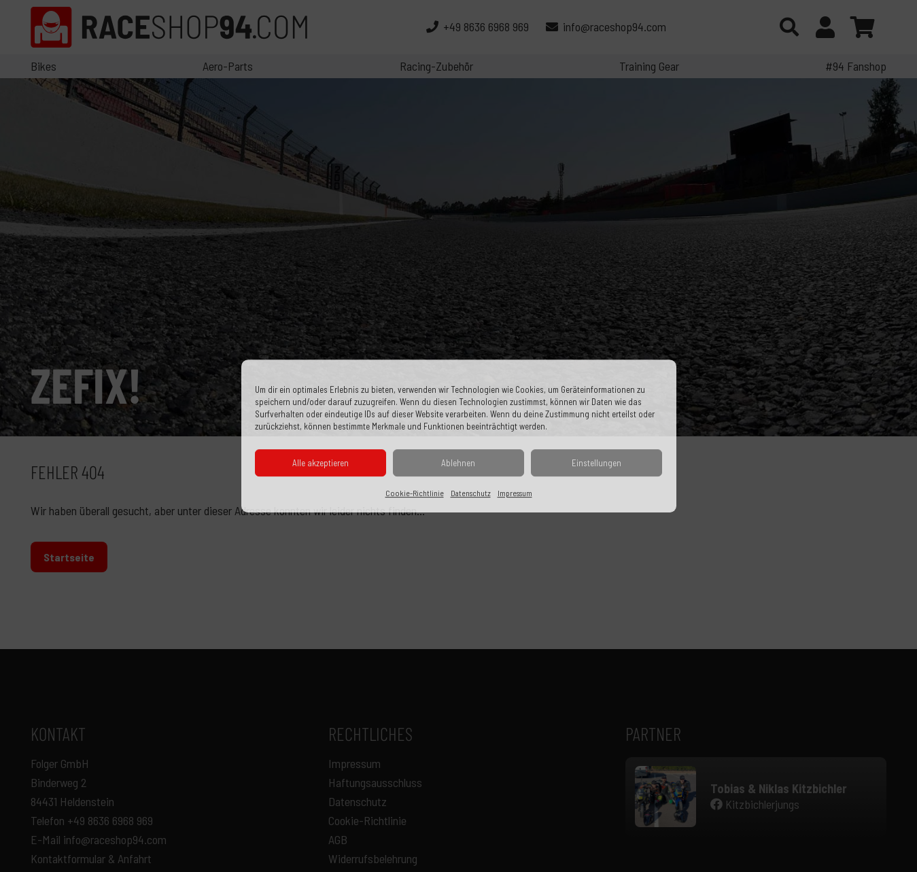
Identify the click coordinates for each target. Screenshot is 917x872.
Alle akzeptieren (320, 462)
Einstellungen (596, 462)
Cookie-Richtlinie (414, 493)
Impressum (515, 493)
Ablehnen (458, 462)
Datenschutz (471, 493)
